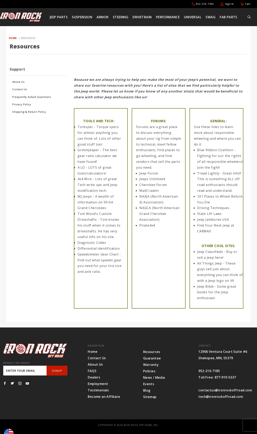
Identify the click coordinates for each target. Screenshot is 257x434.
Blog (146, 390)
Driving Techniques (213, 208)
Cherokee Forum (153, 185)
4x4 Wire (85, 179)
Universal (192, 17)
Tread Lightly (208, 173)
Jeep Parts (59, 17)
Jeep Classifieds (210, 251)
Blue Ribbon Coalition (215, 150)
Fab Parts (228, 17)
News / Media (154, 377)
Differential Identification (99, 248)
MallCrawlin (149, 190)
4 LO (81, 167)
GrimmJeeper (88, 150)
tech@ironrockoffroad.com (220, 396)
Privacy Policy (21, 104)
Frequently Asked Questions (31, 97)
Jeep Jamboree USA (213, 219)
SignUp (57, 370)
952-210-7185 (205, 4)
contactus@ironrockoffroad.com (225, 390)
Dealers (94, 377)
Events (148, 384)
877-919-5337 (225, 377)
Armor (103, 17)
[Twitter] (12, 383)
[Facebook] (4, 383)
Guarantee (152, 358)
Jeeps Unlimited (152, 179)
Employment (98, 384)
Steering (120, 17)
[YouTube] (27, 383)
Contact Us (19, 89)
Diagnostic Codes (92, 242)
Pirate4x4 (147, 225)
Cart (248, 4)
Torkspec (85, 127)
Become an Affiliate (104, 396)
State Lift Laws (209, 213)
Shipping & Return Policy (29, 112)
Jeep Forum (148, 173)
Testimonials (98, 390)
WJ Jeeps (85, 196)
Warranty (151, 364)
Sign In (229, 4)
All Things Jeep (209, 263)
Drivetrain (142, 17)
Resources (151, 352)
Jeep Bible (205, 286)
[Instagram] (20, 383)
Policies (149, 371)
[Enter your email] (25, 371)
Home (92, 351)
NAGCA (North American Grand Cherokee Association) (159, 214)
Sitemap (150, 397)
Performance (168, 17)
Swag (210, 17)
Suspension (82, 17)
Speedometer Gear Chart (98, 254)
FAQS (92, 371)
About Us (18, 82)
